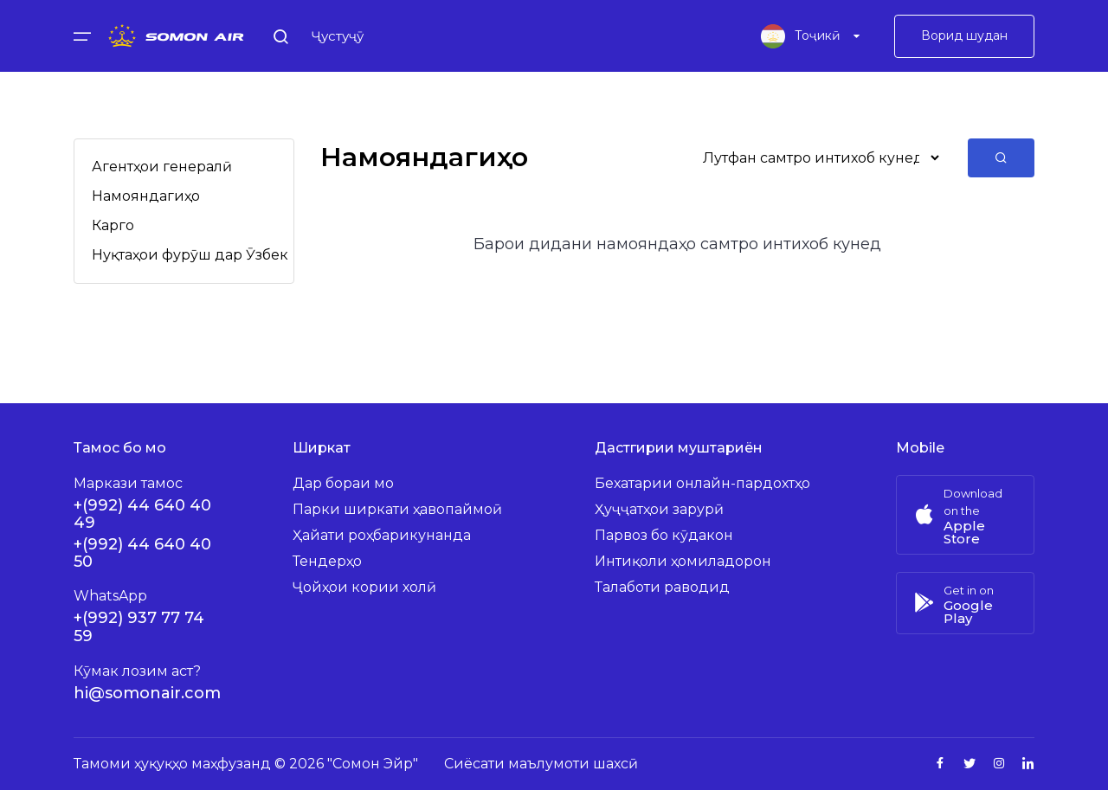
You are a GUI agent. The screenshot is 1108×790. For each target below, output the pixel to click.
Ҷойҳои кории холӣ (364, 587)
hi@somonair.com (147, 693)
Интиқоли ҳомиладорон (683, 561)
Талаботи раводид (662, 587)
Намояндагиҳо (146, 196)
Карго (113, 225)
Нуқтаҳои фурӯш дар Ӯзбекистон (211, 255)
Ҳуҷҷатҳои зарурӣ (659, 509)
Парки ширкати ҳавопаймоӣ (397, 509)
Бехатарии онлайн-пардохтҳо (702, 483)
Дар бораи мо (343, 483)
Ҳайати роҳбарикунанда (382, 535)
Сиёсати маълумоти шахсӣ (541, 763)
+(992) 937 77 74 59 (139, 626)
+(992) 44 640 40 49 (142, 514)
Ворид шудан (964, 39)
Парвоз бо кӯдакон (664, 535)
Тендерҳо (327, 561)
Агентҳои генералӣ (162, 166)
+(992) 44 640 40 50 (142, 553)
